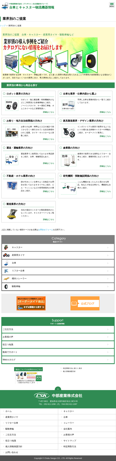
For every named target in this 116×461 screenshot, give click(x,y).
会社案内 (67, 429)
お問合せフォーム (45, 230)
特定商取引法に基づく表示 (72, 368)
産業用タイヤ (11, 417)
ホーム (8, 411)
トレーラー (68, 423)
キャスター (68, 411)
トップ (3, 26)
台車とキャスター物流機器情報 (50, 6)
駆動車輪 (9, 429)
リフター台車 (11, 423)
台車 (65, 417)
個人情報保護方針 (69, 371)
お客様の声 (68, 435)
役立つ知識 (10, 441)
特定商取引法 (69, 446)
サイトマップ (69, 441)
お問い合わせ (11, 452)
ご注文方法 (10, 435)
